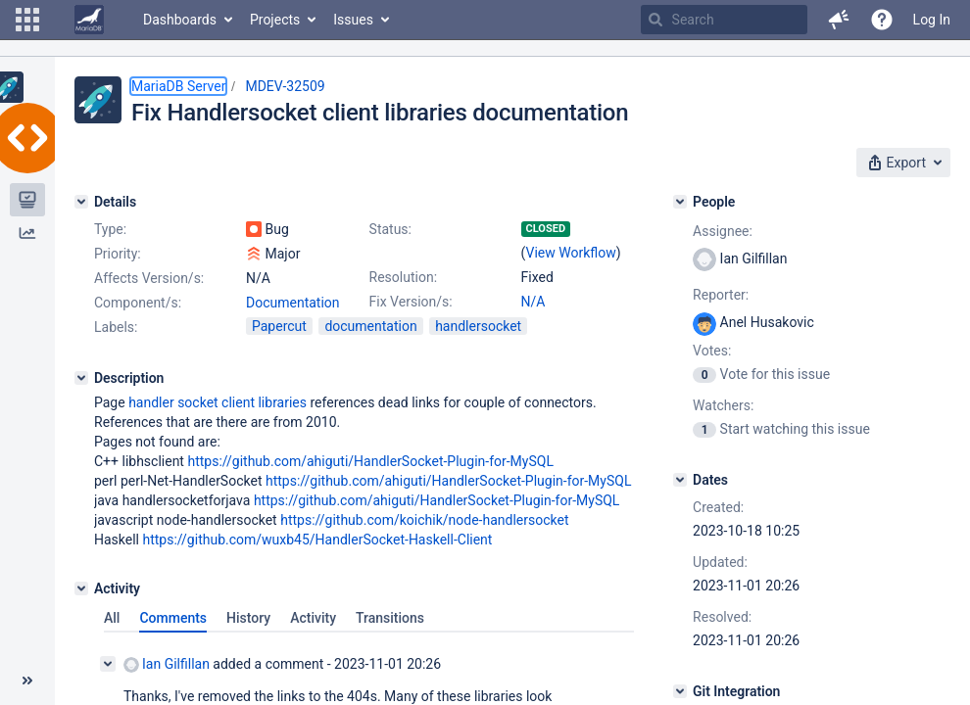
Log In (931, 19)
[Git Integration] (680, 691)
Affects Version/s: (149, 278)
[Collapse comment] (108, 664)
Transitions (390, 618)
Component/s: (137, 302)
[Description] (81, 378)
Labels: (115, 327)
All (112, 618)
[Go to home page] (89, 19)
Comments (173, 618)
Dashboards (180, 19)
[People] (680, 202)
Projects (275, 19)
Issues (353, 19)
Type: (110, 229)
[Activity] (81, 588)
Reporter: (721, 295)
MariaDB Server (178, 86)
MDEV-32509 (284, 86)
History (248, 618)
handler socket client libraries (217, 402)
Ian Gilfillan (166, 664)
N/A (533, 301)
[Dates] (680, 480)
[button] (27, 19)
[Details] (81, 202)
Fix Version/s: (411, 301)
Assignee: (722, 231)
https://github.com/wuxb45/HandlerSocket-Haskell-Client (318, 539)
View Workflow (571, 252)
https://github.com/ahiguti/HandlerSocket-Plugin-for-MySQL (370, 461)
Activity (313, 618)
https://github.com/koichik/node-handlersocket (424, 520)
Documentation (293, 302)
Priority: (117, 253)
